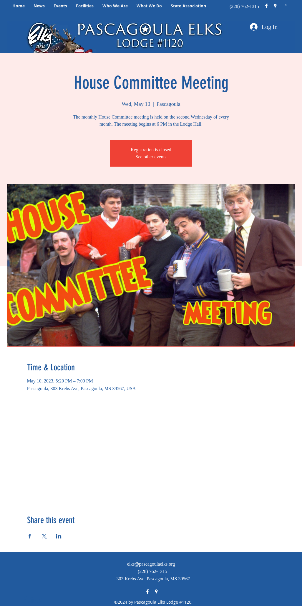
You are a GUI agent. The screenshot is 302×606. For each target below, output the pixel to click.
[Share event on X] (44, 536)
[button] (39, 6)
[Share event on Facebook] (30, 536)
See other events (151, 156)
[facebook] (266, 6)
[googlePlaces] (275, 6)
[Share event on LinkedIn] (59, 536)
